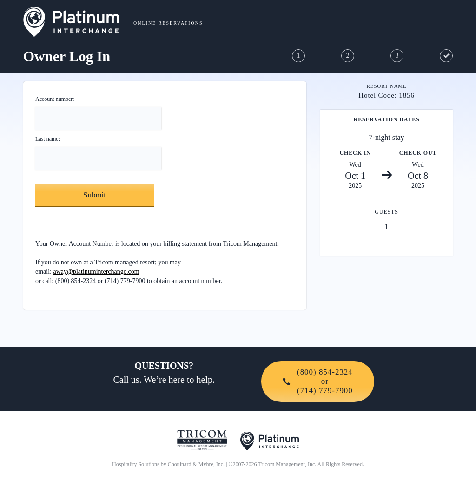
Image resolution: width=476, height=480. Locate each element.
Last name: (47, 139)
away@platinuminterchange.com (96, 271)
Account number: (54, 99)
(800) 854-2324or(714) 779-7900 (318, 381)
